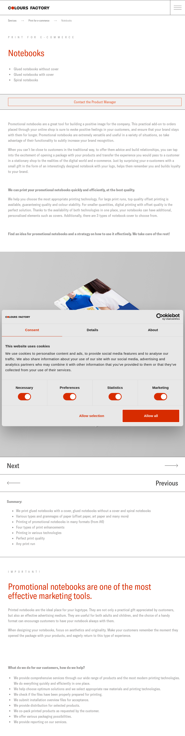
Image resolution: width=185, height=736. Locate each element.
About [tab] (153, 330)
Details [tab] (92, 330)
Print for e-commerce (38, 20)
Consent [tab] (32, 330)
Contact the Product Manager (95, 102)
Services (12, 20)
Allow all (151, 416)
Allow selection (91, 416)
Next (92, 465)
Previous (92, 483)
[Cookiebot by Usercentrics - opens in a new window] (160, 316)
